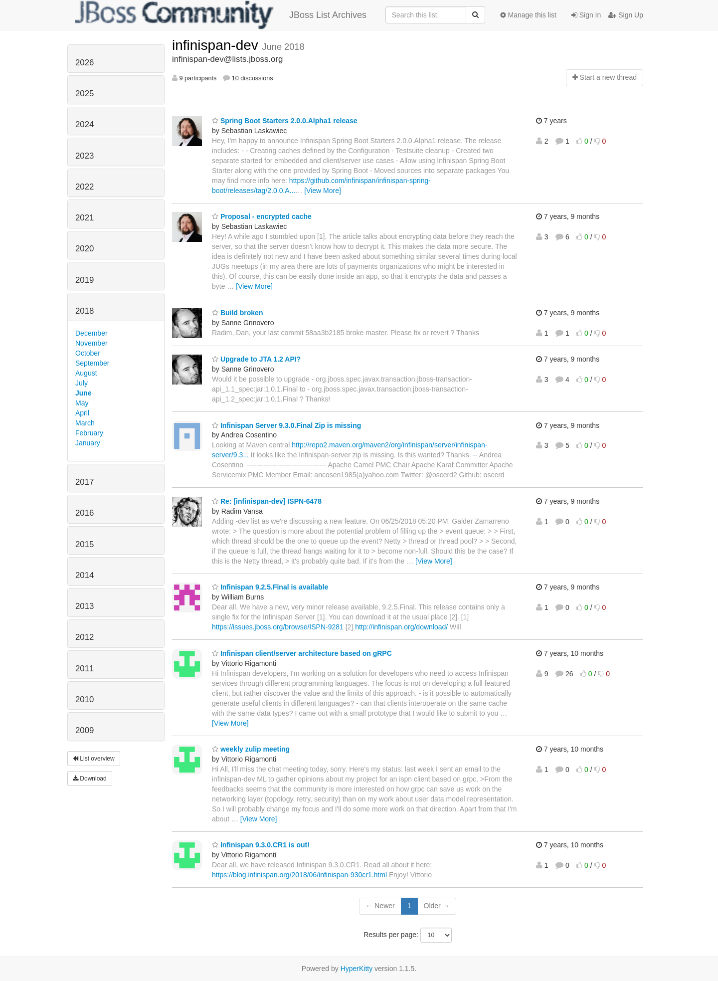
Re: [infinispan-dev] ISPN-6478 (267, 501)
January (87, 443)
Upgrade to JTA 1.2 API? (256, 359)
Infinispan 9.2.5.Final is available (270, 587)
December (91, 333)
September (92, 363)
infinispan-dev (217, 45)
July (81, 383)
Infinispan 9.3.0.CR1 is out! (261, 845)
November (91, 343)
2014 (84, 575)
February (89, 433)
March (85, 423)
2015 (84, 544)
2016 (84, 513)
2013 (84, 606)
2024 (84, 124)
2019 (84, 280)
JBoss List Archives (220, 14)
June (83, 393)
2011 (84, 668)
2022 (84, 187)
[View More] (322, 191)
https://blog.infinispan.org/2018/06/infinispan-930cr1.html (299, 875)
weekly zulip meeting (251, 749)
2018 (84, 311)
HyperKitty (357, 969)
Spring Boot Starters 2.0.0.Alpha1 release (285, 121)
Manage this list (528, 15)
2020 (84, 248)
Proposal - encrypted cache (262, 216)
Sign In (586, 15)
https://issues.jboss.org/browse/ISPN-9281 (278, 627)
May (81, 403)
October (87, 353)
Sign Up (625, 15)
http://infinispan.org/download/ (401, 627)
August (86, 373)
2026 (84, 62)
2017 (84, 482)
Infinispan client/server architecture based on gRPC (302, 653)
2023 (84, 156)
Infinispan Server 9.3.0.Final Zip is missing (286, 425)
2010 (84, 699)
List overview (94, 758)
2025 (84, 93)
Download (90, 778)
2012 (84, 637)
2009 (84, 730)
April (82, 413)
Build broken (237, 313)
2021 (84, 217)
